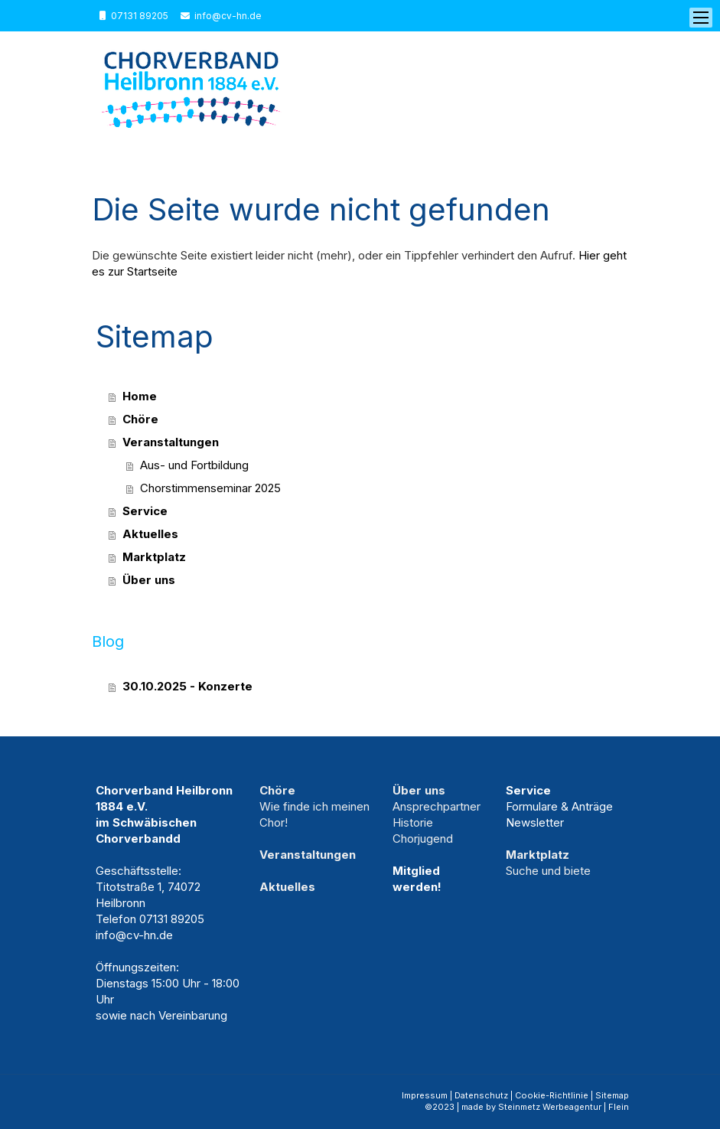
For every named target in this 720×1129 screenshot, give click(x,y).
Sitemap (612, 1095)
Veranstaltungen (170, 442)
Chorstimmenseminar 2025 (210, 488)
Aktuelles (150, 534)
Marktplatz (154, 557)
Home (139, 396)
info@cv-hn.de (228, 15)
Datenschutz (481, 1095)
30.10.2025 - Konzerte (187, 686)
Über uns (148, 580)
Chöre (140, 419)
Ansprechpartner (437, 806)
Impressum (425, 1095)
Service (145, 511)
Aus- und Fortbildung (194, 465)
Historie (413, 822)
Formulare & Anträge (559, 806)
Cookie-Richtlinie (551, 1095)
